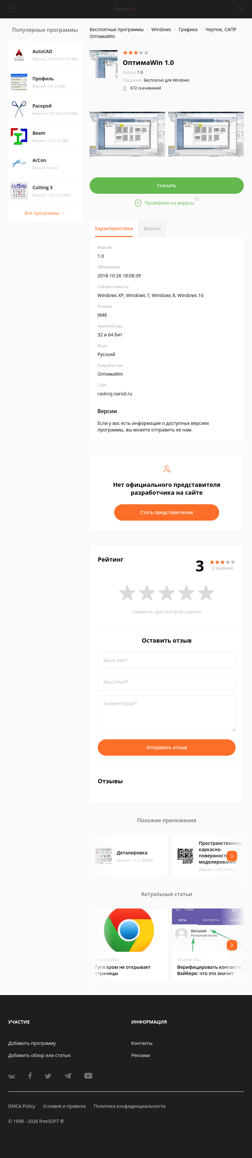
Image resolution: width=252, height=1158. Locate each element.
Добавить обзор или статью (39, 1055)
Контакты (142, 1043)
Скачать (166, 185)
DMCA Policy (21, 1106)
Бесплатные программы (117, 29)
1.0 (133, 72)
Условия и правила (64, 1106)
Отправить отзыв (166, 747)
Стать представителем (166, 512)
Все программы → (45, 213)
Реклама (140, 1055)
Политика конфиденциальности (129, 1106)
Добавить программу (32, 1043)
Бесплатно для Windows (166, 80)
